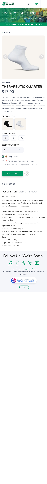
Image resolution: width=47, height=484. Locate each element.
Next (41, 57)
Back (6, 32)
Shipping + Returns (30, 269)
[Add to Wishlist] (26, 173)
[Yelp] (29, 263)
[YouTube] (37, 263)
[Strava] (23, 263)
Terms (12, 269)
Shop (4, 19)
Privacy (18, 269)
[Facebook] (10, 263)
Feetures (14, 19)
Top (24, 287)
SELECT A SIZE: (9, 133)
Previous (5, 57)
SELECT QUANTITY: (10, 145)
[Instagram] (17, 263)
